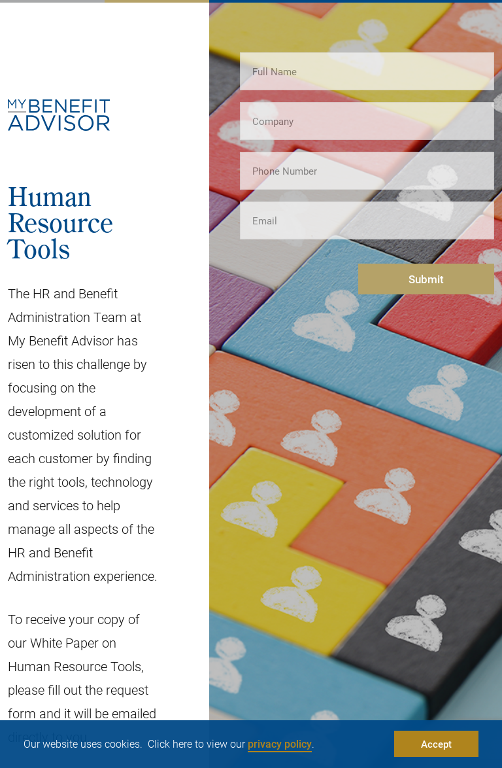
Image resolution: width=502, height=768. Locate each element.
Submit (426, 279)
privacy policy (280, 743)
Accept (436, 743)
